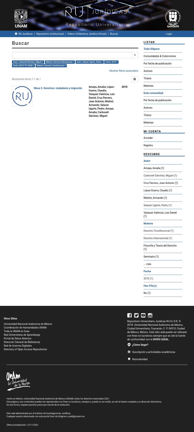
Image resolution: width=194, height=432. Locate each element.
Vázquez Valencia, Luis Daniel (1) (160, 214)
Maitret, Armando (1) (155, 197)
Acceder (148, 137)
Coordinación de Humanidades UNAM (25, 327)
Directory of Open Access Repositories (25, 349)
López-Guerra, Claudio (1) (158, 190)
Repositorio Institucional (50, 33)
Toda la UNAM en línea (16, 331)
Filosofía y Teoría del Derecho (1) (160, 247)
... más (147, 264)
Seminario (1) (151, 256)
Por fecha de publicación (158, 63)
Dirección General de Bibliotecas (22, 342)
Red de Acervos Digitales (18, 345)
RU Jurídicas (25, 33)
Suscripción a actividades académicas (151, 352)
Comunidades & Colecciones (160, 56)
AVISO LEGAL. (161, 339)
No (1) (147, 293)
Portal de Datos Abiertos (17, 338)
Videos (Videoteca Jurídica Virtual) (86, 33)
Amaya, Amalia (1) (154, 168)
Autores (148, 70)
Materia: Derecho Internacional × (60, 62)
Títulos (147, 78)
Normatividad (137, 359)
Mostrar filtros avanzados (123, 70)
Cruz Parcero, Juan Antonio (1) (161, 183)
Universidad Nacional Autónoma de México (28, 324)
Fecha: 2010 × (111, 62)
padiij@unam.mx (77, 416)
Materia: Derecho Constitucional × (51, 65)
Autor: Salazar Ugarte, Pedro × (90, 62)
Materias (149, 85)
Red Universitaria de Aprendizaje (22, 334)
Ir (135, 55)
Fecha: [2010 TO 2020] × (23, 65)
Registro (148, 145)
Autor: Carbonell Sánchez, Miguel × (28, 62)
